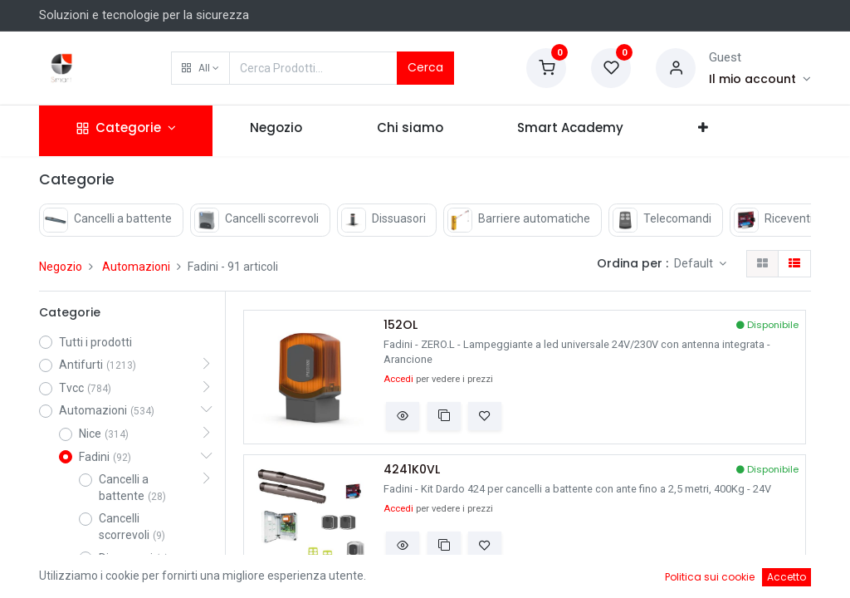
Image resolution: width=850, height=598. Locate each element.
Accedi (398, 379)
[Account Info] (760, 79)
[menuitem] (276, 130)
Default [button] (695, 263)
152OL (400, 325)
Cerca (425, 67)
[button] (200, 68)
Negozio (60, 266)
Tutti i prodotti (95, 342)
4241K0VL (411, 470)
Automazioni (136, 266)
